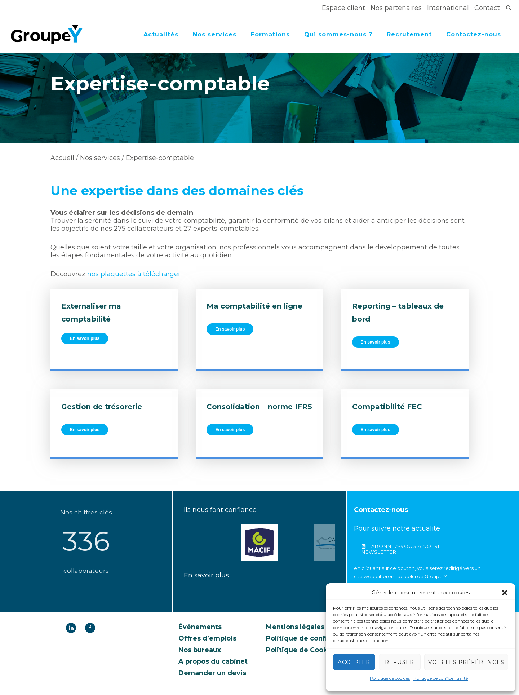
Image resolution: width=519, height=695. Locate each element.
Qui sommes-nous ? (338, 34)
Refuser (399, 662)
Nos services (214, 34)
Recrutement (409, 34)
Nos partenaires (396, 8)
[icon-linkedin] (73, 628)
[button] (504, 592)
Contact (487, 8)
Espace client (343, 8)
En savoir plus (84, 338)
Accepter (354, 662)
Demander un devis (212, 673)
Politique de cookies (390, 678)
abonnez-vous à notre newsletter (401, 549)
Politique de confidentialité (440, 678)
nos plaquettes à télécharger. (134, 274)
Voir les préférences (466, 662)
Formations (270, 34)
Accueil (62, 158)
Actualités (160, 34)
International (448, 8)
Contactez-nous (473, 34)
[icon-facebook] (90, 628)
